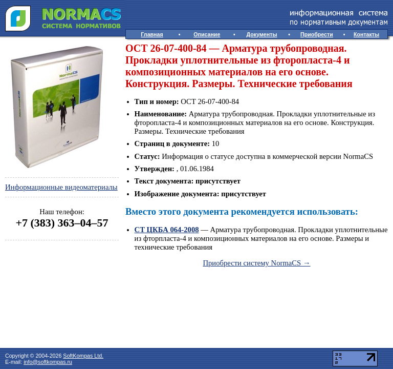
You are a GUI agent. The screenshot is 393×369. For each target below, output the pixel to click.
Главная (152, 34)
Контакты (366, 34)
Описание (206, 34)
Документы (262, 34)
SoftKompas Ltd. (83, 356)
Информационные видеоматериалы (61, 187)
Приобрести (316, 34)
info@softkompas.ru (48, 362)
